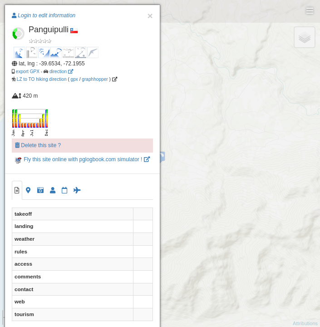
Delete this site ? (38, 145)
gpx (74, 79)
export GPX (27, 71)
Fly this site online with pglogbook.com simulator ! (82, 159)
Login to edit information (43, 15)
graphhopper (95, 79)
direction (61, 71)
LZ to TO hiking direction (41, 79)
